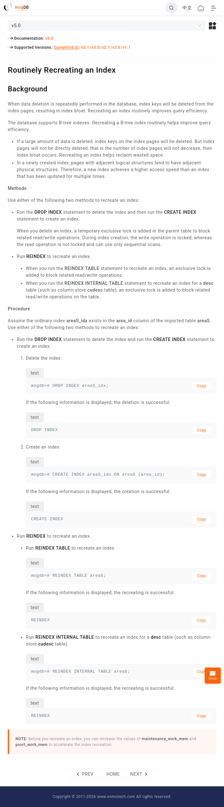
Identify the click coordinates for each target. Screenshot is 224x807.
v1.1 (127, 47)
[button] (212, 25)
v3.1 (85, 47)
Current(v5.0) (66, 47)
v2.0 (116, 47)
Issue (213, 675)
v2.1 (106, 47)
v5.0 (49, 38)
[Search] (171, 8)
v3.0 (96, 47)
